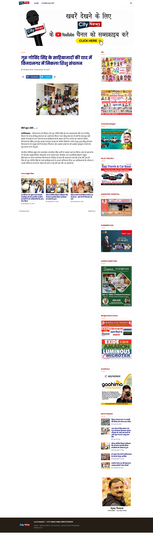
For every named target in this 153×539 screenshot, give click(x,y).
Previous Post (24, 211)
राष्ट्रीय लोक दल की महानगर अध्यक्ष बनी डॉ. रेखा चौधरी (121, 464)
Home (23, 52)
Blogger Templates (35, 536)
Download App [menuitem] (48, 3)
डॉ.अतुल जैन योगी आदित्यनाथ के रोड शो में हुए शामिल (121, 455)
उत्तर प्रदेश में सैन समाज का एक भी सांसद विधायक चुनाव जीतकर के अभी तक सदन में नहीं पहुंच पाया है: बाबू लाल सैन (121, 433)
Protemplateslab (60, 536)
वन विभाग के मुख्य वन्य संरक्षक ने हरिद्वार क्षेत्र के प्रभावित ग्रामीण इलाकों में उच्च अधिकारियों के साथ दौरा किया (32, 198)
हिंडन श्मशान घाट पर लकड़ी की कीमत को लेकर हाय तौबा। (121, 421)
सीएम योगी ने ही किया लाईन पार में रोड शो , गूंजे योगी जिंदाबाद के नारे (82, 197)
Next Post (91, 211)
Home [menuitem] (36, 3)
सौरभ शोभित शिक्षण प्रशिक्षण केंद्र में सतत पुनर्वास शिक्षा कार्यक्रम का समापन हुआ (57, 197)
